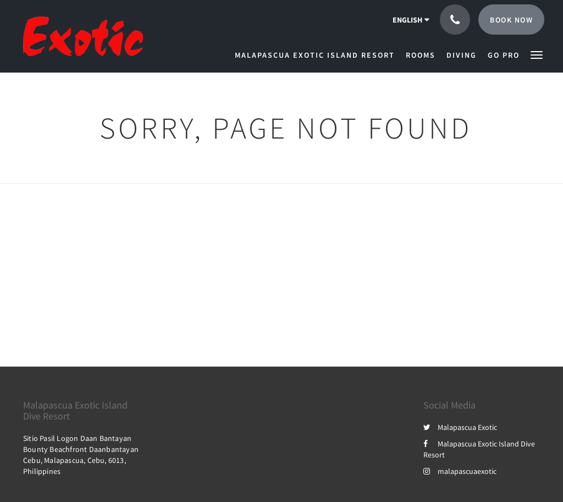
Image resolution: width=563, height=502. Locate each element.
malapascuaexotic (459, 471)
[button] (536, 54)
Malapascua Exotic (460, 427)
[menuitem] (317, 55)
